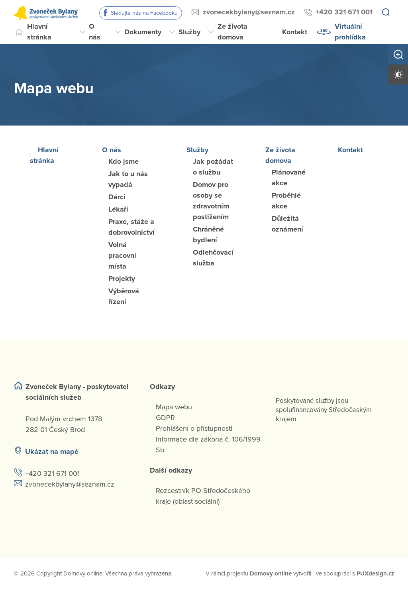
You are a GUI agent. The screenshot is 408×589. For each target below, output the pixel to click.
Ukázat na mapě (51, 451)
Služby (189, 31)
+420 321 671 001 (344, 12)
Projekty (121, 278)
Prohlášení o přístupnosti (194, 428)
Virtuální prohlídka (350, 31)
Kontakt (294, 31)
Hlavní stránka (39, 31)
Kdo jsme (123, 161)
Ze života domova (232, 31)
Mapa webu (174, 406)
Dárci (117, 196)
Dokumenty (142, 31)
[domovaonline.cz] (271, 573)
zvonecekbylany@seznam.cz (249, 12)
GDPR (165, 417)
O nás (94, 31)
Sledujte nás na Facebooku (144, 13)
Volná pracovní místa (122, 255)
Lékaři (118, 209)
